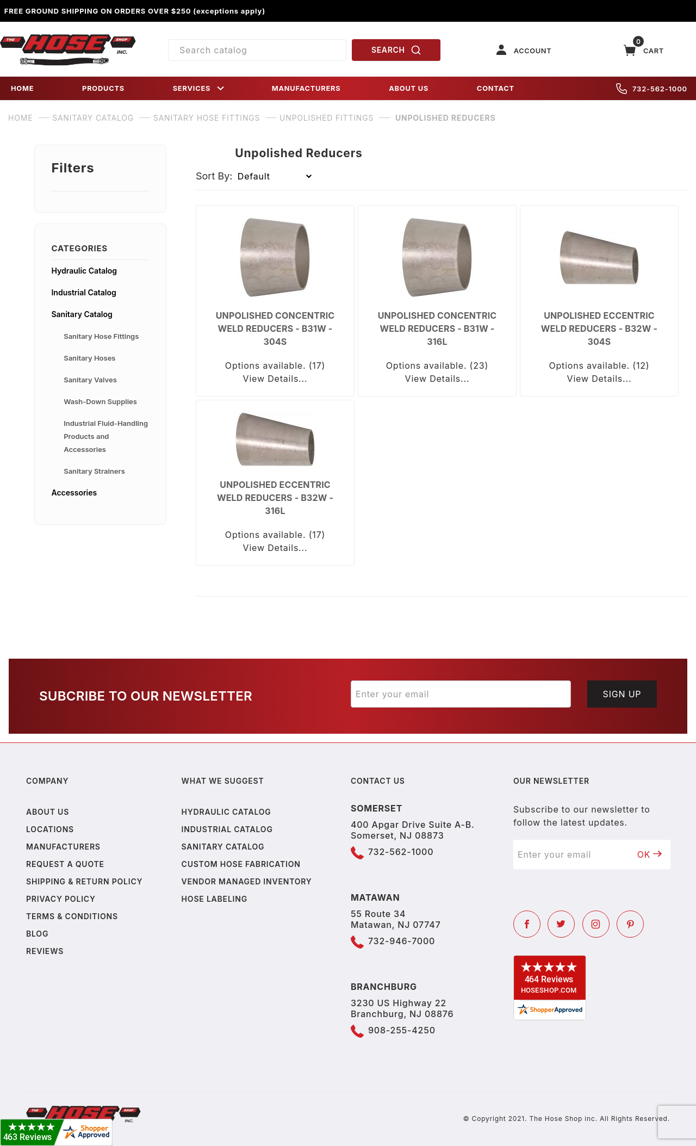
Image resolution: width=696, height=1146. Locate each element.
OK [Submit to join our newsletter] (649, 854)
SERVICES (199, 88)
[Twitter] (561, 924)
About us (47, 811)
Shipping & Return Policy (84, 881)
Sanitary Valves (90, 379)
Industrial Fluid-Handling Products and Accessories (106, 436)
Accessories (74, 492)
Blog (37, 933)
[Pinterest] (630, 924)
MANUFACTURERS (306, 88)
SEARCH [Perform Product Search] (396, 50)
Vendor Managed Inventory (247, 881)
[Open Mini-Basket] (644, 50)
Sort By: (214, 176)
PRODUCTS (103, 88)
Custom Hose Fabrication (241, 864)
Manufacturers (63, 846)
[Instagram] (596, 924)
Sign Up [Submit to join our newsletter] (622, 694)
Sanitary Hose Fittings (101, 336)
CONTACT (495, 88)
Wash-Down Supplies (100, 401)
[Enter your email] (461, 694)
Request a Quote (65, 864)
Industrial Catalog (83, 292)
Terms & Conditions (72, 916)
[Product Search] (257, 50)
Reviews (45, 951)
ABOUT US (408, 88)
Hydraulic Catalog (84, 270)
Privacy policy (61, 898)
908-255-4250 (402, 1030)
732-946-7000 (401, 941)
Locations (50, 829)
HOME (22, 88)
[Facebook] (526, 924)
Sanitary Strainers (94, 471)
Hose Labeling (214, 898)
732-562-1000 (651, 88)
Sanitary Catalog (81, 314)
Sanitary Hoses (89, 358)
